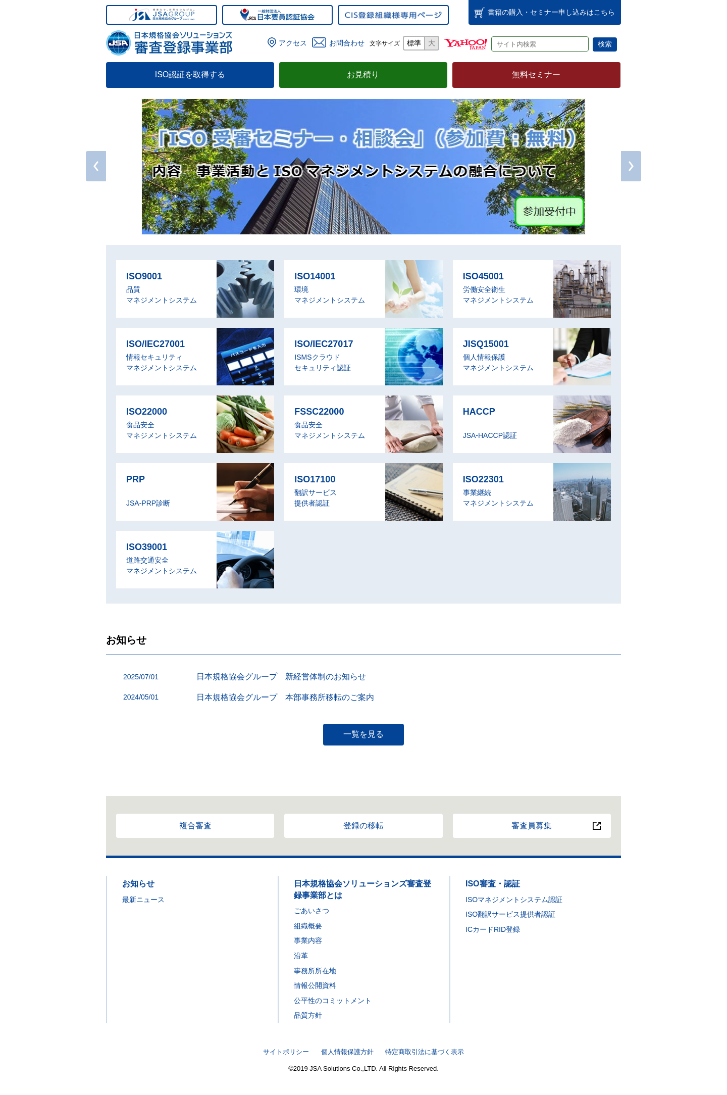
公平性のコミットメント (333, 1001)
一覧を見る (363, 734)
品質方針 (308, 1015)
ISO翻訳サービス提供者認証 (510, 914)
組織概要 (308, 926)
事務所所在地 (315, 971)
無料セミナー (536, 74)
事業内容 (308, 940)
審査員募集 (531, 825)
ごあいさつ (311, 911)
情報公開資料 (315, 985)
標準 (414, 43)
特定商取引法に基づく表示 (424, 1052)
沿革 (301, 956)
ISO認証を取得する (190, 74)
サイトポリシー (286, 1052)
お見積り (363, 74)
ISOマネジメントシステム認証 (513, 899)
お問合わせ (347, 43)
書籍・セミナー (551, 12)
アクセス (293, 43)
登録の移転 (363, 825)
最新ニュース (143, 899)
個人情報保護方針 (347, 1052)
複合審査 (195, 825)
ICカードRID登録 (492, 929)
